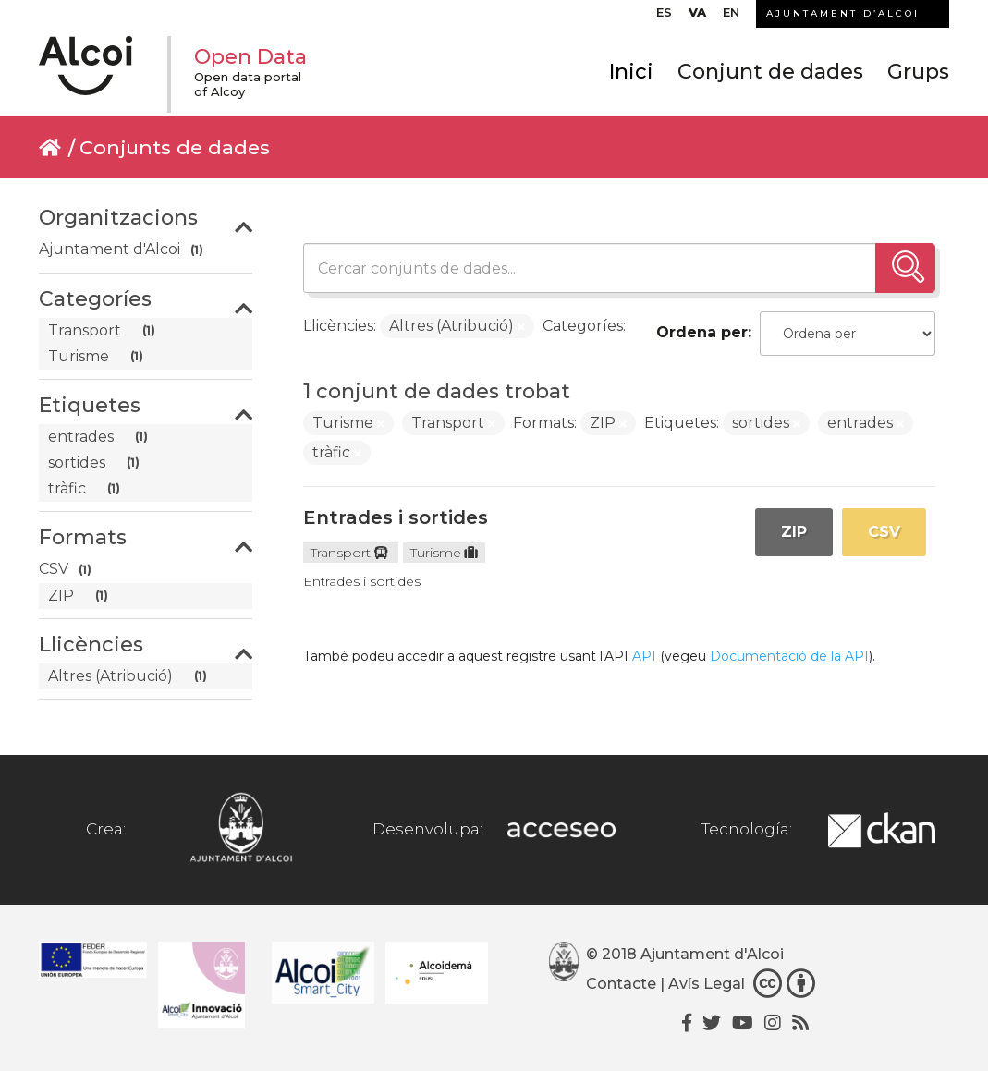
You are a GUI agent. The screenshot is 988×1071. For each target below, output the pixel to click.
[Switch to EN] (731, 16)
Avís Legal (706, 983)
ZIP (794, 532)
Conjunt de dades (770, 71)
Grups (918, 71)
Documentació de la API (789, 656)
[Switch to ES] (664, 16)
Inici (631, 71)
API (644, 656)
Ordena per (702, 332)
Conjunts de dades (174, 147)
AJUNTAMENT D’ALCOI (843, 13)
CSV (884, 532)
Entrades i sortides (395, 517)
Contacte (621, 983)
